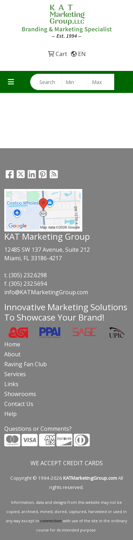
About (12, 354)
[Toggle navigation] (11, 82)
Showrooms (20, 394)
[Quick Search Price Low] (75, 82)
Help (10, 414)
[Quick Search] (46, 82)
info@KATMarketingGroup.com (46, 292)
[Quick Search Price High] (101, 82)
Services (15, 374)
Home (12, 344)
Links (11, 384)
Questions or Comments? (38, 429)
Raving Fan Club (25, 364)
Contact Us (18, 404)
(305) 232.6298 (28, 275)
